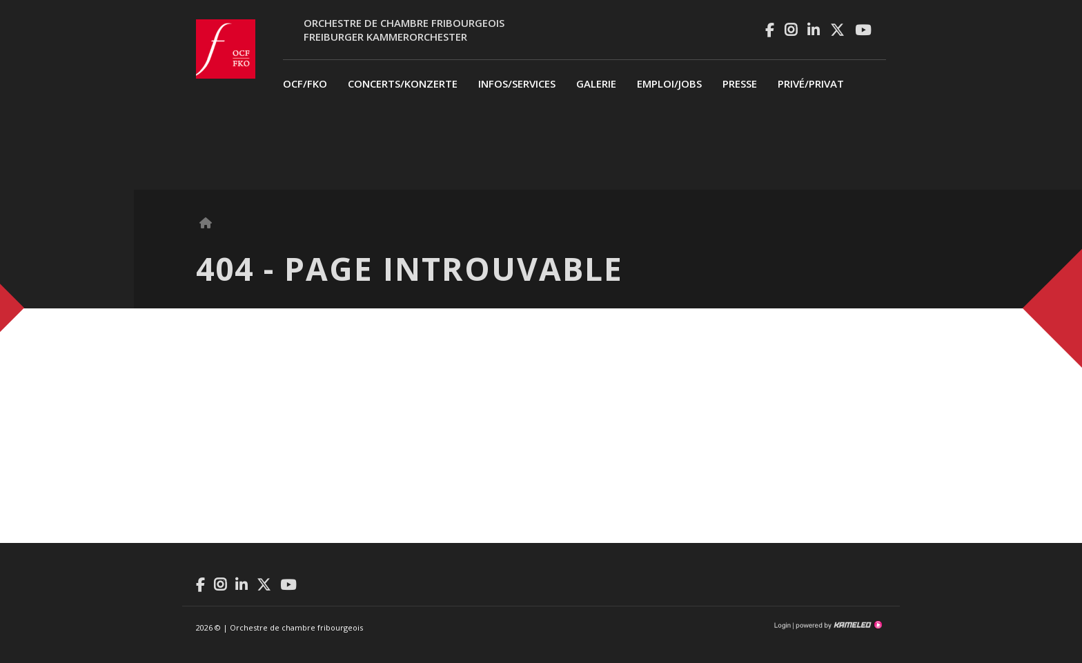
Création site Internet (838, 625)
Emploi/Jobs (669, 83)
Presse (739, 83)
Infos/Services (516, 83)
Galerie (596, 83)
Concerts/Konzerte (403, 83)
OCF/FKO (305, 83)
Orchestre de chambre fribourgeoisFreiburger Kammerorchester (404, 29)
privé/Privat (811, 83)
